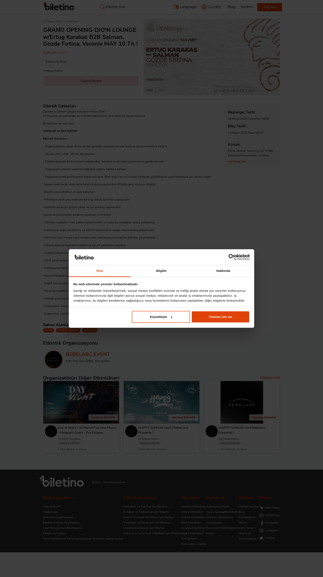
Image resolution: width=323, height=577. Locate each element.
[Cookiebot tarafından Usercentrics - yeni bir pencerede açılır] (232, 257)
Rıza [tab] (99, 270)
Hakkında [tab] (223, 270)
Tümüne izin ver (220, 317)
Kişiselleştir (161, 317)
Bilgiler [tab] (161, 270)
